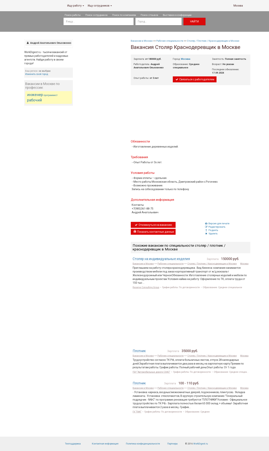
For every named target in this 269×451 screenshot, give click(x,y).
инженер (35, 94)
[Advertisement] (48, 165)
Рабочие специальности (169, 40)
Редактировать (215, 226)
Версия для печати (217, 223)
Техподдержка (73, 443)
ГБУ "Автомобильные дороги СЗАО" (151, 372)
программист (51, 95)
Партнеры (172, 443)
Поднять (211, 230)
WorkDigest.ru (200, 443)
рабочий (34, 100)
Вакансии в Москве (142, 40)
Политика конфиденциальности (143, 443)
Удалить (211, 233)
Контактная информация (105, 443)
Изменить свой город (36, 74)
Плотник (139, 351)
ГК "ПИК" (137, 411)
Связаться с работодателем (194, 79)
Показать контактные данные (153, 231)
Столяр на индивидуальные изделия (161, 259)
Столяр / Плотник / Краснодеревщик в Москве (213, 40)
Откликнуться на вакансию (153, 224)
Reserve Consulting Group (146, 287)
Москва (238, 5)
